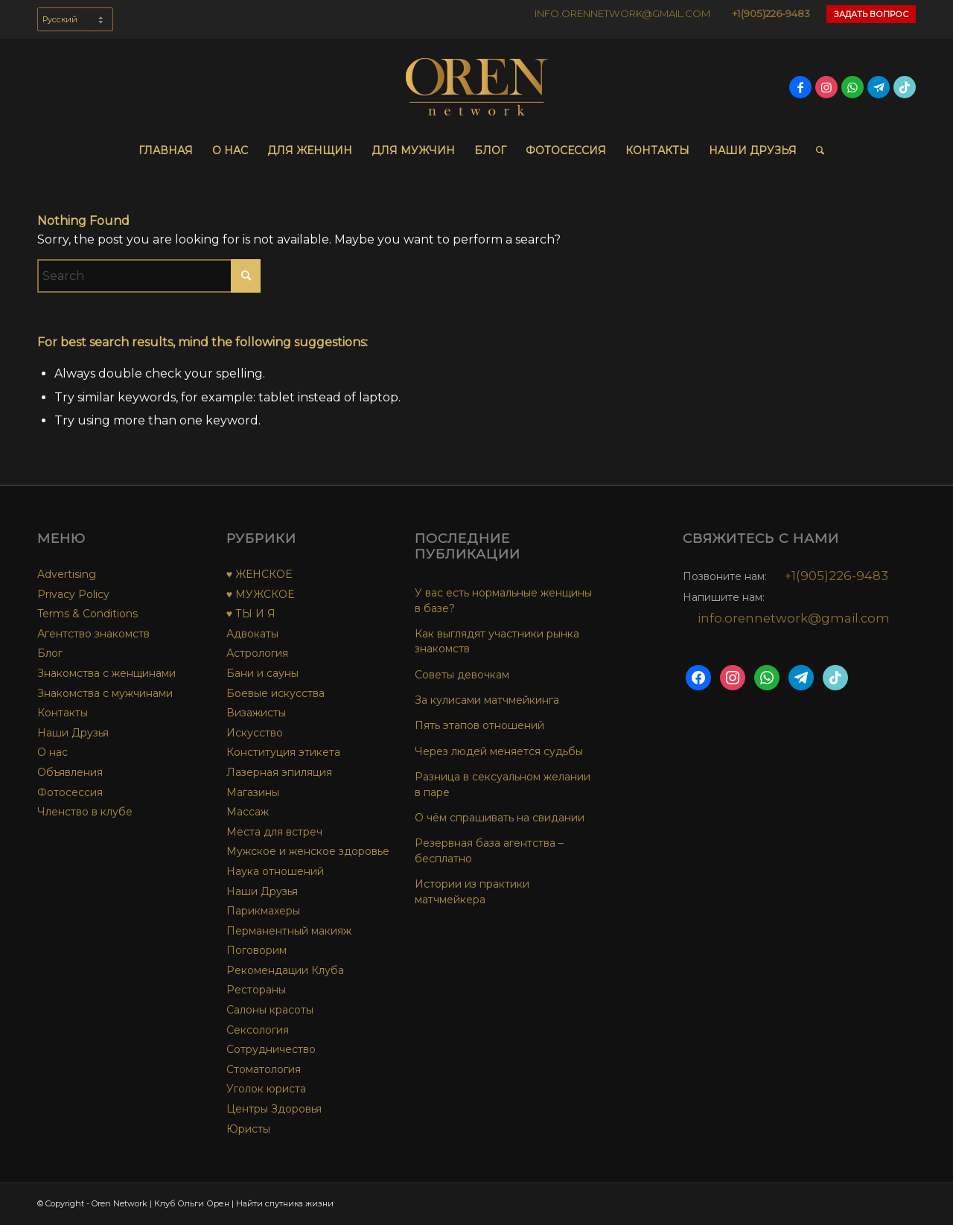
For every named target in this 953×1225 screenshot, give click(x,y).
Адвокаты (252, 633)
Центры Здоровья (274, 1109)
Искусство (254, 732)
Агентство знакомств (93, 633)
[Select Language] (75, 19)
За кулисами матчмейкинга (487, 700)
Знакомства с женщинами (106, 673)
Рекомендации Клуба (285, 970)
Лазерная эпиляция (279, 772)
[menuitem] (75, 26)
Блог (50, 653)
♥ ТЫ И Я (250, 613)
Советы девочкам (462, 674)
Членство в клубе (85, 811)
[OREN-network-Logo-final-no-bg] (476, 87)
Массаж (247, 811)
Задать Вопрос (871, 14)
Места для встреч (274, 832)
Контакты (62, 712)
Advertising (66, 574)
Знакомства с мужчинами (105, 693)
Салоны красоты (269, 1009)
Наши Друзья (73, 732)
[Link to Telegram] (878, 87)
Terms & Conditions (87, 613)
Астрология (257, 653)
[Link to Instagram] (826, 87)
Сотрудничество (271, 1049)
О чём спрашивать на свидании (499, 817)
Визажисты (256, 712)
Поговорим (256, 950)
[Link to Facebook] (800, 87)
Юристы (248, 1129)
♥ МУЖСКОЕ (260, 594)
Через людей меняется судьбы (499, 751)
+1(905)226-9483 (771, 13)
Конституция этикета (283, 752)
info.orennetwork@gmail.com (794, 618)
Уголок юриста (266, 1088)
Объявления (70, 772)
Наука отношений (275, 871)
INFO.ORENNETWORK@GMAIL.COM (622, 13)
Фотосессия (70, 792)
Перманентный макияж (288, 931)
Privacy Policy (73, 594)
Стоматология (263, 1069)
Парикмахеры (263, 910)
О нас (52, 752)
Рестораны (256, 989)
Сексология (257, 1030)
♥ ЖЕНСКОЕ (259, 574)
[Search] (815, 150)
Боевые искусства (275, 693)
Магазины (252, 792)
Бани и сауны (262, 673)
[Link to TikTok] (904, 87)
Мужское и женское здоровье (307, 851)
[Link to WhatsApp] (852, 87)
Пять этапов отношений (479, 725)
